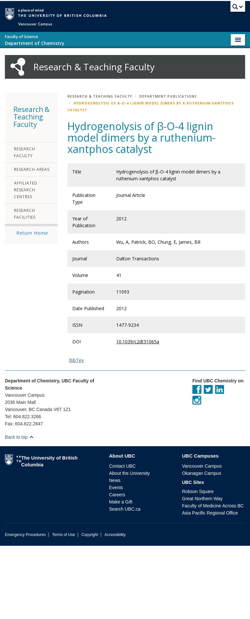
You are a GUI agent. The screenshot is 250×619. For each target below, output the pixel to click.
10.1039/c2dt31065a (137, 415)
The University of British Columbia (95, 13)
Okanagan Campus (201, 546)
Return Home (32, 306)
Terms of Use (63, 608)
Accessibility (115, 608)
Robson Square (198, 564)
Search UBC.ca (124, 582)
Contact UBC (122, 539)
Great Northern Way (202, 571)
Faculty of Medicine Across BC (213, 579)
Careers (117, 568)
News (114, 553)
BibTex (76, 433)
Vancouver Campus (202, 539)
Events (116, 560)
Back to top (19, 510)
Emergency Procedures (25, 608)
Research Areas (31, 242)
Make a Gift (120, 575)
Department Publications (168, 169)
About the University (129, 546)
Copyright (89, 608)
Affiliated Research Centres (25, 263)
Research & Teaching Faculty (99, 169)
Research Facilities (24, 287)
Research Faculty (24, 225)
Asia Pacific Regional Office (210, 586)
